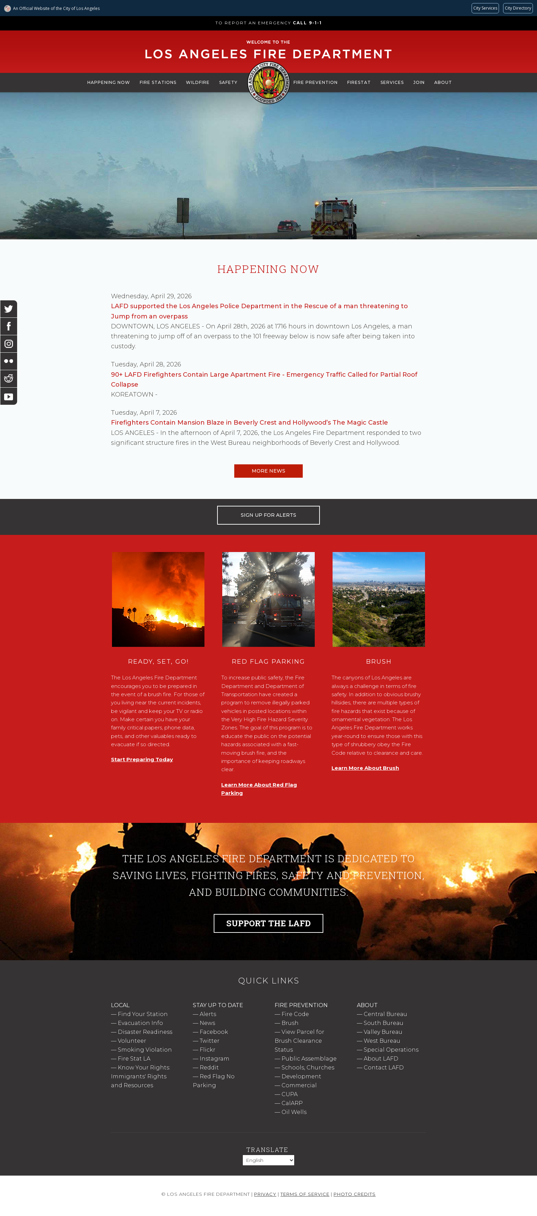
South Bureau (383, 1023)
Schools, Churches (308, 1067)
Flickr (207, 1049)
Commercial (299, 1085)
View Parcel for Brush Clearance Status (299, 1041)
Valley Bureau (383, 1032)
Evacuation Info (140, 1023)
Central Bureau (385, 1014)
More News (268, 471)
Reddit (209, 1067)
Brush (290, 1023)
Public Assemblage (309, 1058)
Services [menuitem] (392, 82)
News (207, 1023)
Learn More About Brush (365, 768)
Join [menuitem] (419, 82)
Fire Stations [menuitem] (158, 82)
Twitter (210, 1041)
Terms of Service (304, 1194)
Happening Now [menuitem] (108, 82)
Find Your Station (143, 1014)
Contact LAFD (384, 1067)
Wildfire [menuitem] (198, 82)
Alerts (208, 1014)
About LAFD (381, 1058)
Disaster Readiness (145, 1032)
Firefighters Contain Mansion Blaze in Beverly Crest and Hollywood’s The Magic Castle (249, 422)
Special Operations (391, 1049)
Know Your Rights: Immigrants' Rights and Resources (140, 1076)
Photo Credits (355, 1194)
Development (301, 1076)
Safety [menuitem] (228, 82)
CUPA (290, 1094)
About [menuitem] (443, 82)
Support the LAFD (268, 923)
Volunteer (132, 1041)
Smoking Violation (145, 1049)
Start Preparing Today (142, 759)
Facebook (214, 1032)
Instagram (214, 1058)
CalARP (292, 1103)
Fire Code (295, 1014)
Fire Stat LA (134, 1058)
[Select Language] (268, 1160)
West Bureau (382, 1041)
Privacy (265, 1194)
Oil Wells (294, 1112)
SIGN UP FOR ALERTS (268, 515)
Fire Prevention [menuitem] (316, 82)
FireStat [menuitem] (359, 82)
